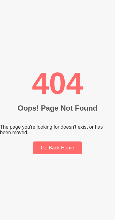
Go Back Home (57, 147)
